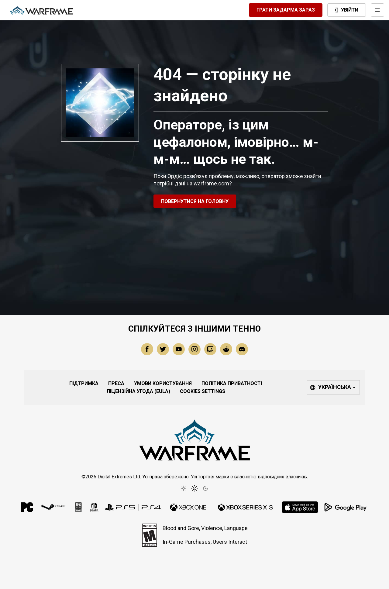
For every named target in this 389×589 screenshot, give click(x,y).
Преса (116, 383)
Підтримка (83, 383)
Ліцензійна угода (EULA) (138, 391)
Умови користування (163, 383)
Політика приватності (231, 383)
